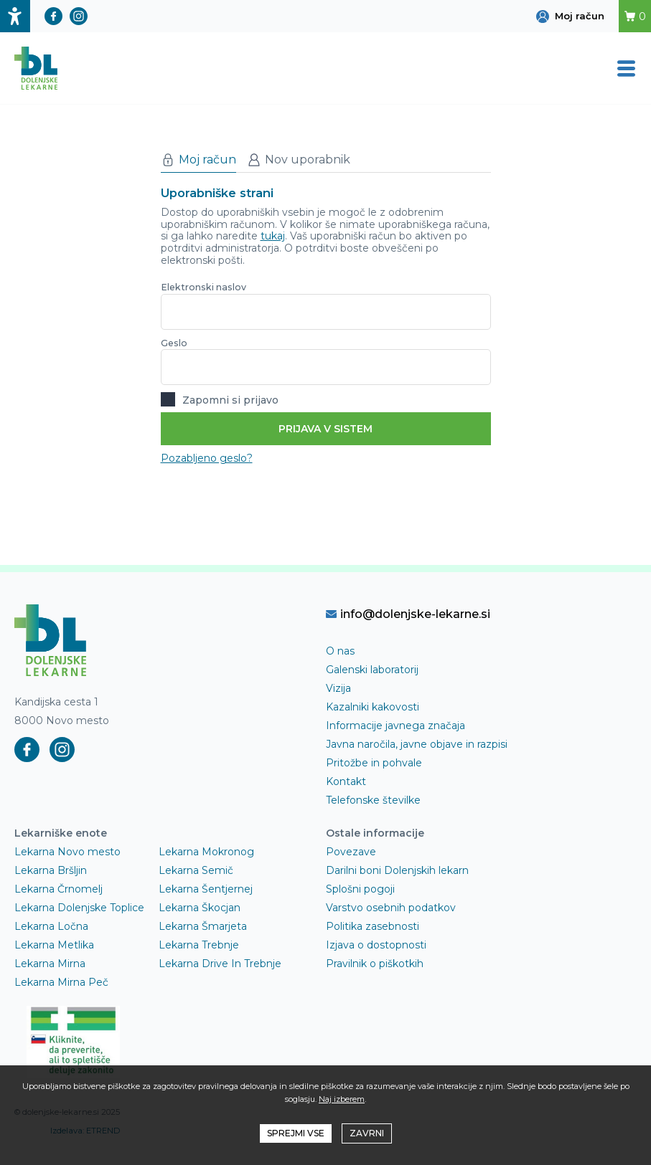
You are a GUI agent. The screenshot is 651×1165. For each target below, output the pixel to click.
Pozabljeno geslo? (207, 458)
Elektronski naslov (203, 287)
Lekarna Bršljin (50, 870)
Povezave (351, 851)
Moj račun (198, 160)
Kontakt (346, 781)
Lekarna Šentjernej (206, 889)
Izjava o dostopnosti (376, 944)
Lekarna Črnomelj (58, 889)
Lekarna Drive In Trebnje (220, 963)
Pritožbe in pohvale (374, 762)
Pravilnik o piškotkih (374, 963)
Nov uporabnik (298, 160)
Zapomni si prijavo (219, 398)
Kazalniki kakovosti (372, 706)
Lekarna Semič (196, 870)
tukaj (273, 235)
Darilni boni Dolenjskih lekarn (397, 870)
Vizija (338, 688)
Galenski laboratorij (372, 669)
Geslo (174, 343)
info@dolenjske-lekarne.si (408, 614)
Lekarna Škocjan (199, 907)
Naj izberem (342, 1099)
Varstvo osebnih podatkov (391, 907)
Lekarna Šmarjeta (203, 926)
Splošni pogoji (360, 889)
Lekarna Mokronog (206, 851)
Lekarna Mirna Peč (61, 982)
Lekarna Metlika (54, 944)
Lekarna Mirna (49, 963)
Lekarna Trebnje (199, 944)
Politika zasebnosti (372, 926)
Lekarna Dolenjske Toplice (79, 907)
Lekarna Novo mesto (67, 851)
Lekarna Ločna (51, 926)
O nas (340, 651)
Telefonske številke (373, 800)
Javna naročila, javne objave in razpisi (416, 744)
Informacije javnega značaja (395, 725)
